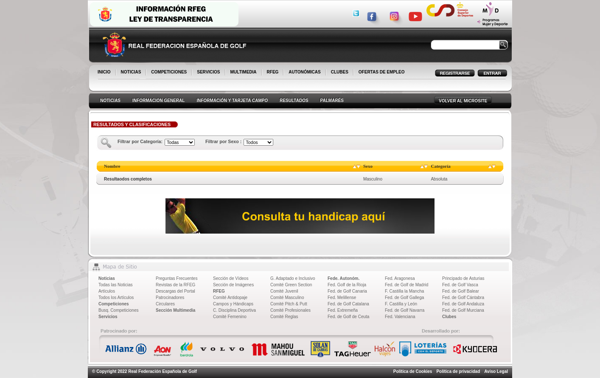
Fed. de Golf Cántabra (463, 297)
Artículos (106, 291)
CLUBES (339, 72)
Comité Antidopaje (230, 297)
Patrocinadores (170, 297)
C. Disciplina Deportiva (234, 310)
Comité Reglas (284, 316)
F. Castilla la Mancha (404, 291)
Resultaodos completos (128, 179)
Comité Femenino (230, 316)
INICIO (105, 73)
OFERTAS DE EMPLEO (382, 72)
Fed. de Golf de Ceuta (348, 316)
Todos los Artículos (116, 297)
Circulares (165, 304)
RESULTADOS (294, 100)
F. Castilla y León (401, 304)
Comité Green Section (291, 284)
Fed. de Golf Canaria (347, 291)
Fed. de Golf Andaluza (463, 304)
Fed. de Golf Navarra (404, 310)
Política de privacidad (458, 371)
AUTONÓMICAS (304, 72)
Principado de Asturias (463, 278)
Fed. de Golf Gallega (404, 297)
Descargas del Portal (175, 291)
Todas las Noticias (115, 284)
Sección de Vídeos (230, 278)
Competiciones (113, 304)
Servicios (107, 316)
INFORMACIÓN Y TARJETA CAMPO (232, 100)
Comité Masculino (287, 297)
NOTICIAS (132, 73)
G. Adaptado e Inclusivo (292, 278)
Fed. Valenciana (400, 316)
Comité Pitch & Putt (288, 304)
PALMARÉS (331, 100)
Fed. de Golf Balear (460, 291)
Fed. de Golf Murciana (463, 310)
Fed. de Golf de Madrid (406, 284)
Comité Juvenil (284, 291)
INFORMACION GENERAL (158, 100)
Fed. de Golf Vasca (460, 284)
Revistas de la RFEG (175, 284)
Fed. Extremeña (343, 310)
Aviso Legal (496, 371)
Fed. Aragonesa (400, 278)
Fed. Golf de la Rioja (347, 284)
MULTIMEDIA (244, 73)
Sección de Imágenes (233, 284)
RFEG (273, 73)
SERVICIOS (209, 73)
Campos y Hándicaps (233, 304)
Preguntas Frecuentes (176, 278)
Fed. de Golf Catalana (348, 304)
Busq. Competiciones (118, 310)
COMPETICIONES (169, 73)
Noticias (106, 278)
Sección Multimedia (175, 310)
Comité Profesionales (290, 310)
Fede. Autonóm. (343, 278)
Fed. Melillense (342, 297)
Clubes (449, 316)
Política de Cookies (412, 371)
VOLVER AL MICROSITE (463, 101)
